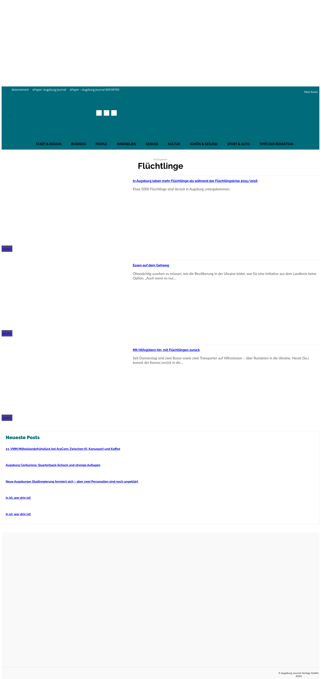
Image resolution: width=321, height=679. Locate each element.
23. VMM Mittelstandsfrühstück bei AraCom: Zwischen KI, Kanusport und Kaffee (63, 449)
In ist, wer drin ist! (18, 498)
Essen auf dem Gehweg (159, 264)
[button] (113, 122)
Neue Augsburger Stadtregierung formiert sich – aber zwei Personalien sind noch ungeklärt (72, 481)
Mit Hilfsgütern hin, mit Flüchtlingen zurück (181, 349)
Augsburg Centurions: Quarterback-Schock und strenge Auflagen (53, 465)
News (7, 248)
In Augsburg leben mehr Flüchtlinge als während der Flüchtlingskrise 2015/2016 (222, 180)
